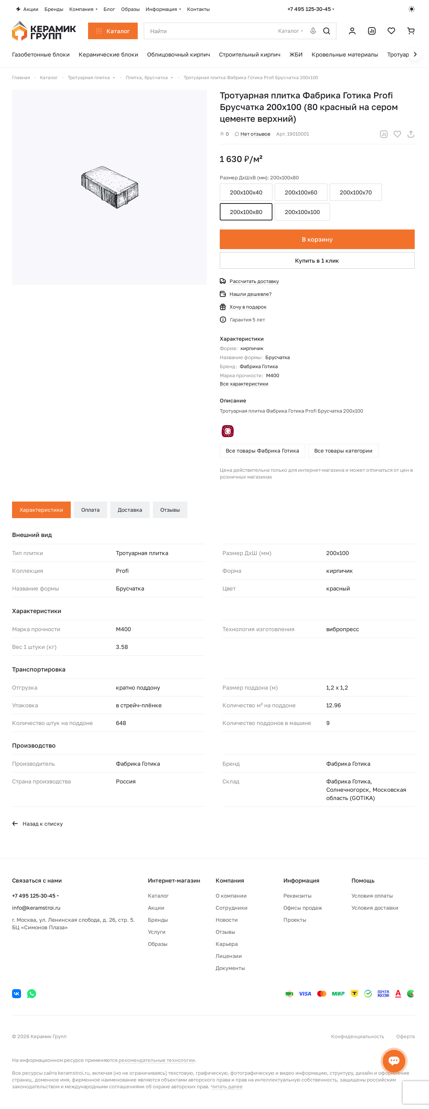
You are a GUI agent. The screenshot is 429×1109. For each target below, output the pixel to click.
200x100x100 (302, 211)
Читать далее (227, 1086)
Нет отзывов (252, 134)
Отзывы (170, 509)
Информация (301, 880)
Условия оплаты (372, 895)
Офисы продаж (302, 907)
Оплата (90, 509)
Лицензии (229, 956)
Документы (230, 968)
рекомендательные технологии (157, 1060)
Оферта (405, 1036)
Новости (227, 919)
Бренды (158, 919)
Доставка (130, 509)
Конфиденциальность (357, 1036)
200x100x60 (301, 192)
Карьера (227, 944)
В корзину (317, 239)
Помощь (362, 880)
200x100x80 (246, 211)
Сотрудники (232, 907)
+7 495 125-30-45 (309, 9)
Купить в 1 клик (317, 260)
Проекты (294, 919)
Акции (156, 907)
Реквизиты (297, 895)
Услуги (157, 932)
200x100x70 (356, 192)
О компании (231, 895)
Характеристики (41, 509)
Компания (230, 880)
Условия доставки (375, 907)
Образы (157, 944)
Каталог (158, 895)
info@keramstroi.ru (36, 907)
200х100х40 (246, 192)
